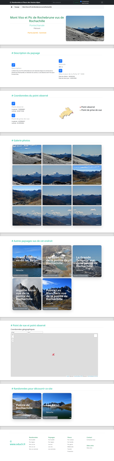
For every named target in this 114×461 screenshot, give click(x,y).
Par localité (32, 440)
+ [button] (12, 335)
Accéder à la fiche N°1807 (20, 308)
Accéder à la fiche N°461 (50, 417)
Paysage (17, 7)
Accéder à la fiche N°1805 (50, 275)
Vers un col (32, 447)
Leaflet (68, 376)
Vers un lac (32, 444)
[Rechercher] (62, 2)
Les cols (50, 447)
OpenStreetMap (77, 376)
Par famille (70, 442)
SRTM (81, 376)
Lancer (77, 2)
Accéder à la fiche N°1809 (50, 308)
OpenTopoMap (90, 376)
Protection (70, 451)
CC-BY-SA (95, 376)
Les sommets (51, 449)
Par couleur (70, 440)
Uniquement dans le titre (85, 2)
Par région (32, 442)
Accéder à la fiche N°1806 (81, 275)
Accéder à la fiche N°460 (20, 417)
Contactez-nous (91, 440)
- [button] (12, 337)
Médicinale (70, 447)
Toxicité (69, 449)
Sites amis (89, 448)
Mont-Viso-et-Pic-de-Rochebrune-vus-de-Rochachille (37, 7)
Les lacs (50, 444)
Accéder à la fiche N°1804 (20, 275)
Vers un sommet (33, 449)
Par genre (70, 444)
